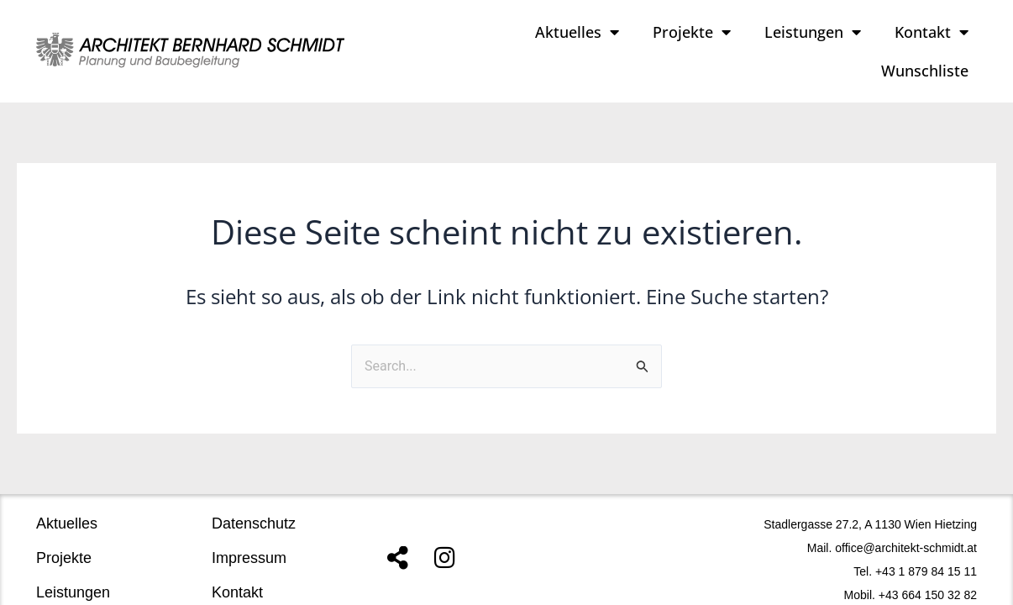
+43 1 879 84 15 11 (926, 551)
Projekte (692, 32)
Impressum (249, 537)
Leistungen (812, 32)
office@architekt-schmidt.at (906, 527)
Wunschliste (924, 70)
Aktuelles (577, 32)
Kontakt (931, 32)
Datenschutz (254, 503)
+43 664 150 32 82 (928, 574)
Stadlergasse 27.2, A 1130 (832, 504)
